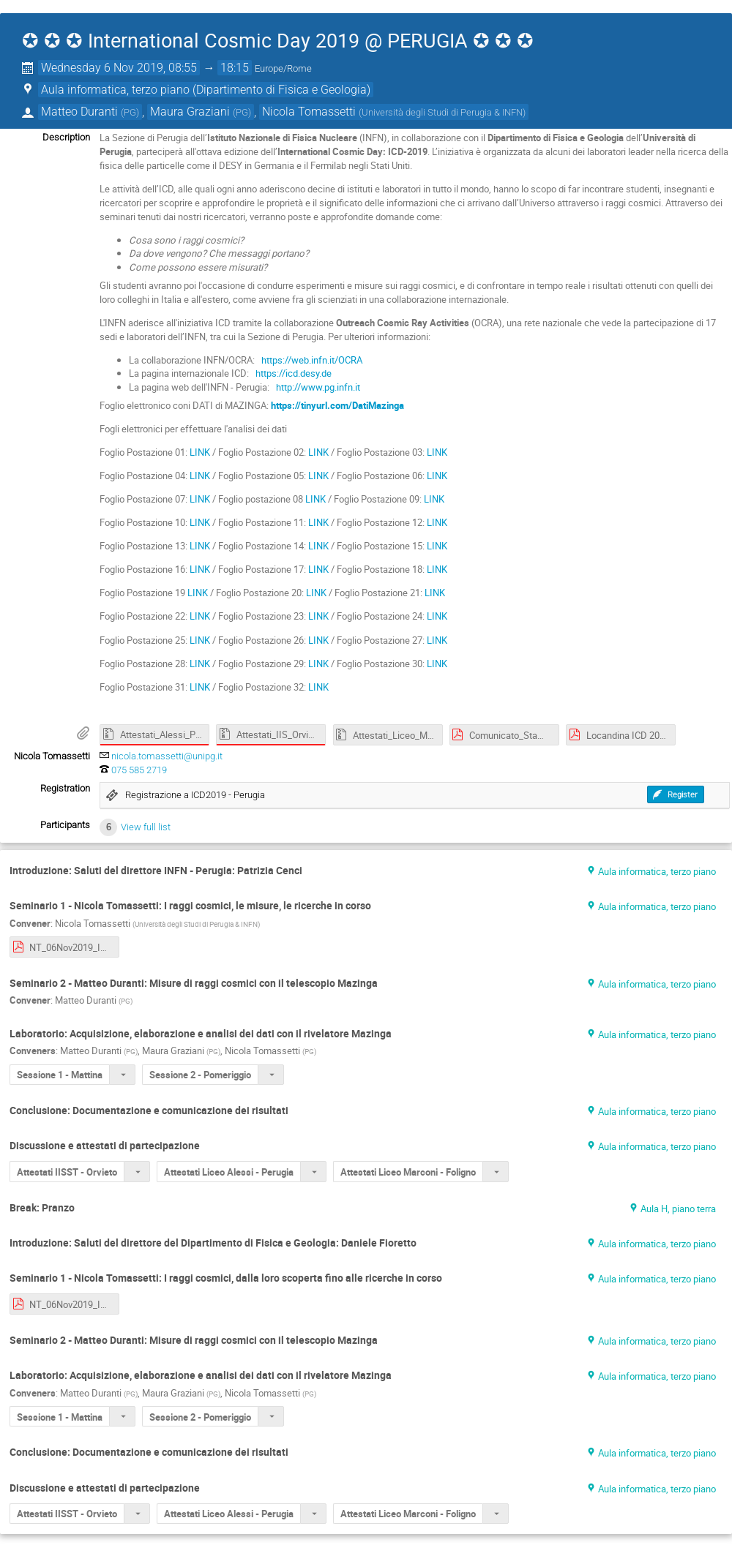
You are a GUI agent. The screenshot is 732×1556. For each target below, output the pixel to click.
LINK (200, 452)
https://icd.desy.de (292, 373)
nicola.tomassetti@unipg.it (167, 756)
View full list (146, 827)
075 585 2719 (139, 769)
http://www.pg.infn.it (317, 387)
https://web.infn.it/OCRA (310, 360)
